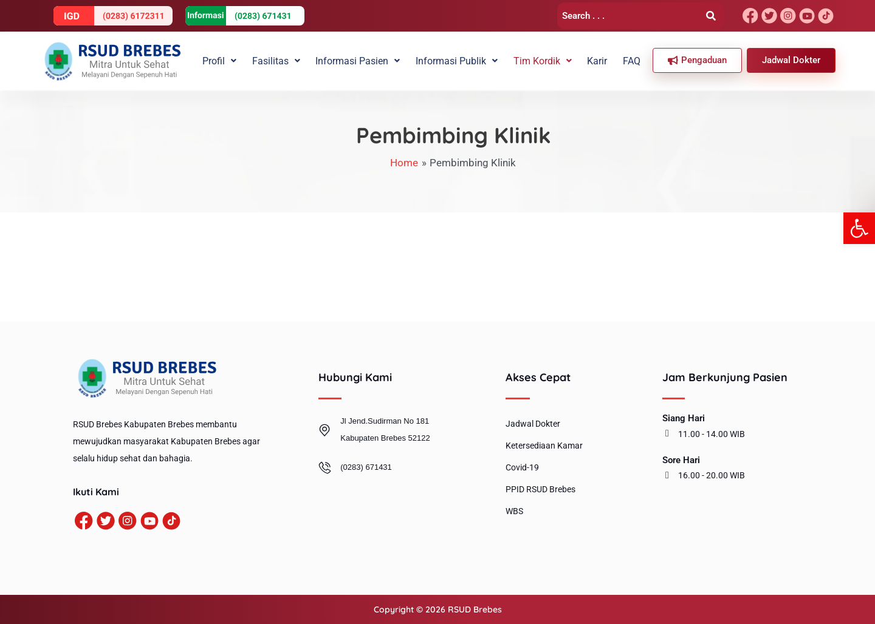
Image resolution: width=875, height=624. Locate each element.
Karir (601, 60)
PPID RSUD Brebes (540, 489)
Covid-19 (522, 467)
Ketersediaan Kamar (544, 445)
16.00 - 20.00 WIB (711, 475)
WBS (514, 511)
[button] (859, 228)
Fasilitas (288, 60)
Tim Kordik (548, 60)
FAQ (633, 60)
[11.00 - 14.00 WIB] (667, 433)
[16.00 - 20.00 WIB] (667, 475)
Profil (234, 60)
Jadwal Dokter (533, 424)
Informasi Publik (465, 60)
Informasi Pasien (368, 60)
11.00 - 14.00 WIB (711, 434)
